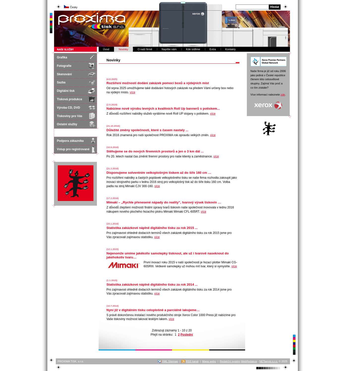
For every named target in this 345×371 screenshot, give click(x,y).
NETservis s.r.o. (268, 361)
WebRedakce (249, 361)
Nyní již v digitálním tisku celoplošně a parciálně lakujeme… (153, 310)
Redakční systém (230, 361)
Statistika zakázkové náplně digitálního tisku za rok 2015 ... (152, 228)
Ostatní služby (67, 124)
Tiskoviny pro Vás (70, 116)
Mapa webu (209, 361)
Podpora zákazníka (70, 141)
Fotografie (64, 66)
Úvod (106, 49)
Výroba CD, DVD (68, 107)
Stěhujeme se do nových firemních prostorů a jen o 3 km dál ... (155, 151)
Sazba (61, 82)
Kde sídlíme (193, 49)
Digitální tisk (66, 91)
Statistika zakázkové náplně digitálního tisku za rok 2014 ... (152, 284)
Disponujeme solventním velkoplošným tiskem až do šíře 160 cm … (159, 172)
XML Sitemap (170, 361)
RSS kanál (192, 361)
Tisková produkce (69, 99)
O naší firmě (145, 49)
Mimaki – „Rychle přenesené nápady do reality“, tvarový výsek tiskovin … (164, 202)
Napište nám (169, 49)
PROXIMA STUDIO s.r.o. (74, 13)
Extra (213, 49)
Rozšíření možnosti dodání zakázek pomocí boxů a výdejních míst (158, 83)
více (132, 92)
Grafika (62, 57)
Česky (74, 7)
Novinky (123, 49)
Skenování (64, 74)
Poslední (186, 334)
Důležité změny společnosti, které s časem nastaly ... (148, 130)
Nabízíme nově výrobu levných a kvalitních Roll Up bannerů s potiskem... (163, 108)
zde (283, 94)
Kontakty (230, 49)
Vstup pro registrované (73, 149)
